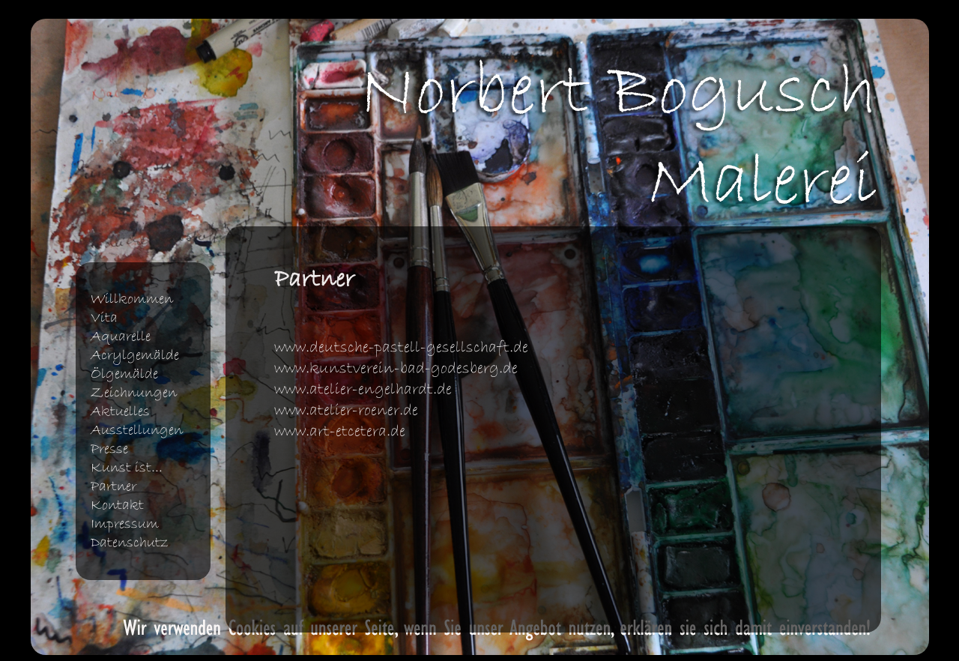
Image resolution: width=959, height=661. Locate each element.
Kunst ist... (127, 468)
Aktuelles (120, 411)
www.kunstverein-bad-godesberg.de (396, 368)
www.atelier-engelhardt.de (363, 389)
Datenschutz (130, 543)
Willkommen (132, 299)
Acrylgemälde (135, 355)
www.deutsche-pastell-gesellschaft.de (401, 347)
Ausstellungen (137, 430)
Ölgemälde (124, 374)
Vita (104, 318)
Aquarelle (121, 337)
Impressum (125, 524)
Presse (109, 449)
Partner (113, 486)
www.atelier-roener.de (346, 410)
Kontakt (117, 505)
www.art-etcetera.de (339, 431)
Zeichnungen (134, 393)
